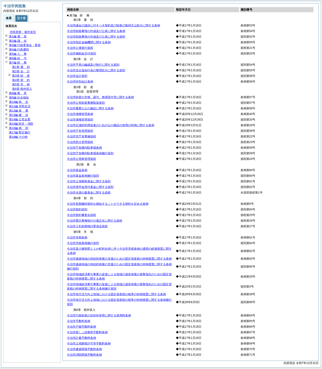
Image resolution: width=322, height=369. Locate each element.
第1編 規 (18, 36)
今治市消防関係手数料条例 (84, 354)
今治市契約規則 (77, 209)
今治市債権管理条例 (80, 114)
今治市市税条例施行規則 (83, 243)
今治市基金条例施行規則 (83, 175)
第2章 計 (21, 71)
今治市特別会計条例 (80, 81)
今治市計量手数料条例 (81, 337)
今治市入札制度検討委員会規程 (87, 226)
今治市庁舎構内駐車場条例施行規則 (90, 153)
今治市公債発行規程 (80, 47)
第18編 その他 (18, 136)
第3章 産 (21, 75)
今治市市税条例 (77, 237)
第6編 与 (18, 58)
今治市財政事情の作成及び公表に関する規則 (96, 36)
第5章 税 (21, 84)
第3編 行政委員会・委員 (25, 45)
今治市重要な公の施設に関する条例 (90, 108)
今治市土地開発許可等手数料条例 (89, 343)
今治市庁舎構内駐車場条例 (84, 147)
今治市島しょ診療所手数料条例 (87, 332)
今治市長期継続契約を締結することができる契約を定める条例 (107, 203)
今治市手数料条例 (78, 321)
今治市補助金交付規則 (81, 53)
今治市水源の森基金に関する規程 (89, 192)
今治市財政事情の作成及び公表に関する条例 (96, 31)
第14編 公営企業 (19, 119)
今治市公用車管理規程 (81, 158)
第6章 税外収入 (22, 88)
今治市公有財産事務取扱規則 (86, 102)
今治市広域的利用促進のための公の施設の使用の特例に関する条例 (110, 125)
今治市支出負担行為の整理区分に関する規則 (96, 70)
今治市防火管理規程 (80, 142)
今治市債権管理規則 (80, 119)
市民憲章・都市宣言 (22, 32)
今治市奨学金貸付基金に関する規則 (90, 187)
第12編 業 (18, 110)
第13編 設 (18, 115)
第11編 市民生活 (19, 106)
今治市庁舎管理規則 (80, 130)
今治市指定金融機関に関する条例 (89, 42)
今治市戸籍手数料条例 (81, 326)
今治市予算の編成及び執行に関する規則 (93, 64)
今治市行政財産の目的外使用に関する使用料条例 (99, 315)
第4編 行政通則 (19, 49)
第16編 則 (18, 128)
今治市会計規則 (77, 76)
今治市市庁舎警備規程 (81, 136)
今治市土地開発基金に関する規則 (89, 181)
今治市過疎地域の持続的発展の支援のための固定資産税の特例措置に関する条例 (119, 258)
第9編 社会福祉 (19, 97)
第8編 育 (18, 93)
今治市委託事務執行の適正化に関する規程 (94, 220)
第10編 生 (18, 102)
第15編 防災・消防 (21, 123)
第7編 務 (18, 62)
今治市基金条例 (77, 170)
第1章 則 (21, 67)
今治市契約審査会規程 (81, 215)
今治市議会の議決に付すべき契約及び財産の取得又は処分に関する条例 (113, 25)
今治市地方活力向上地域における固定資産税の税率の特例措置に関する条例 (116, 294)
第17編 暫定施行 (19, 132)
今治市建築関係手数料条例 (84, 349)
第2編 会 (18, 40)
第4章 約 (21, 80)
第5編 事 (18, 54)
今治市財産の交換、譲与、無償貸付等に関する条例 (100, 97)
